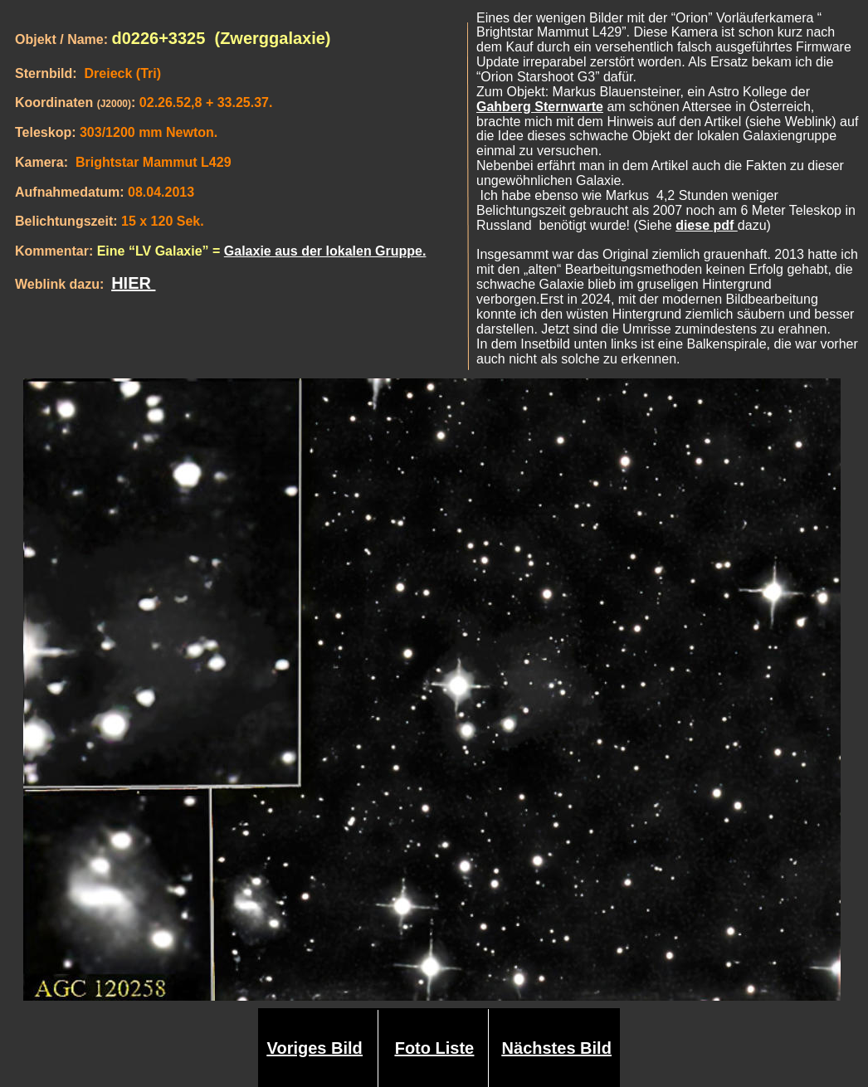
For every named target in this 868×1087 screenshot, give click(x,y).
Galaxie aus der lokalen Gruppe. (325, 251)
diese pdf (706, 225)
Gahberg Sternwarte (539, 107)
